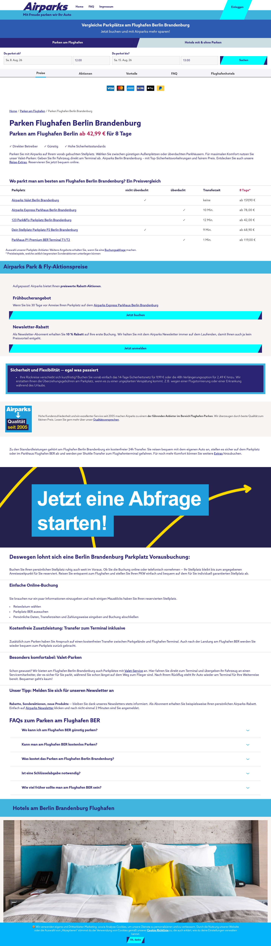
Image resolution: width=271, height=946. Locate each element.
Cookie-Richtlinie (158, 930)
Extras (218, 453)
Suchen (243, 60)
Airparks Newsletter (40, 708)
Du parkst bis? (121, 53)
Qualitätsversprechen (106, 419)
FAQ (91, 6)
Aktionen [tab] (85, 73)
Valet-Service (133, 671)
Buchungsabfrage (115, 250)
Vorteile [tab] (131, 73)
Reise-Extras (18, 162)
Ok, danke (135, 940)
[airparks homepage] (45, 5)
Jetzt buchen (135, 315)
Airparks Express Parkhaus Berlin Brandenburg (126, 305)
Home (79, 6)
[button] (38, 60)
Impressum (106, 6)
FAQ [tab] (174, 73)
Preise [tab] (40, 73)
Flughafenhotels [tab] (223, 73)
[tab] (67, 43)
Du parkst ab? (12, 53)
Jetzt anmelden (135, 348)
